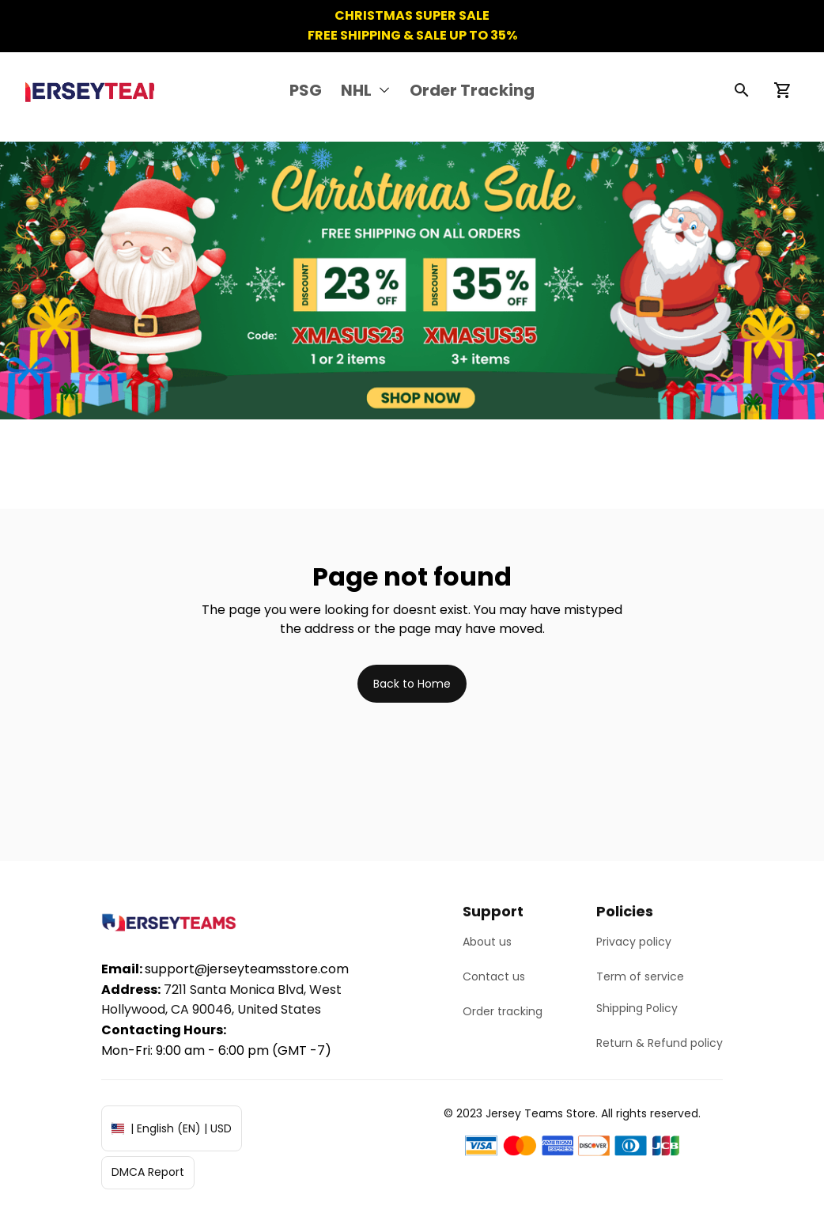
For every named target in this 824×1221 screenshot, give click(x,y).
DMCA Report (148, 1172)
